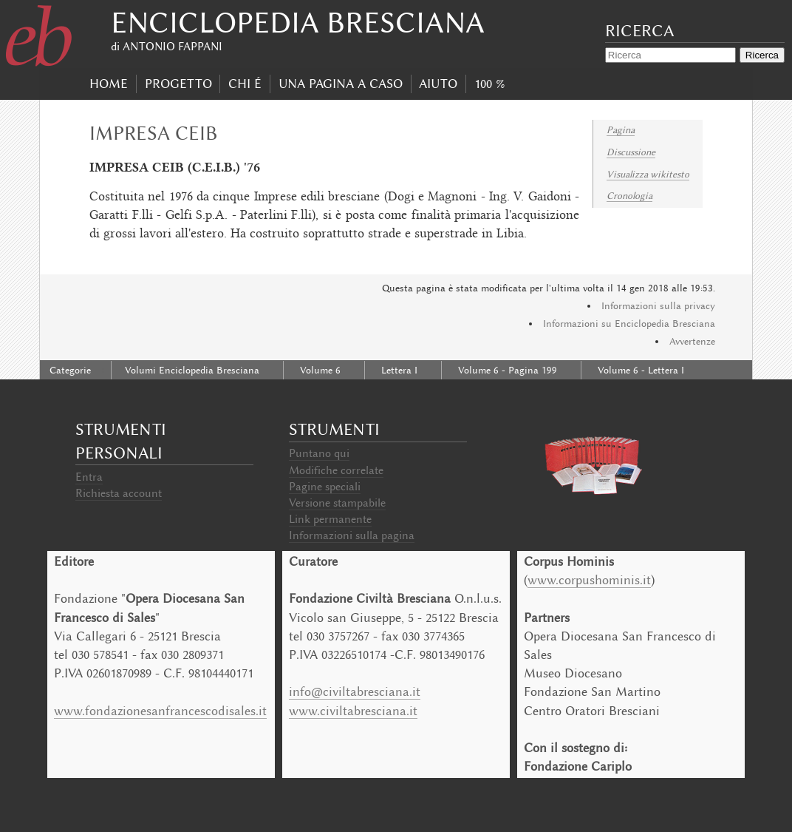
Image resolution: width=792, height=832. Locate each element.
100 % (489, 83)
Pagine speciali (325, 486)
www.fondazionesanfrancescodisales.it (160, 710)
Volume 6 (320, 370)
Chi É (245, 83)
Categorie (70, 370)
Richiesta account (118, 493)
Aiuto (438, 83)
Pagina (621, 129)
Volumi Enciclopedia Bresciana (192, 370)
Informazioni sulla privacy (658, 305)
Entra (89, 477)
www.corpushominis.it (589, 579)
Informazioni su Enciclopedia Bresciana (629, 323)
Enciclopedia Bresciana (298, 22)
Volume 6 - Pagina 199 (507, 370)
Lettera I (399, 370)
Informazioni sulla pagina (351, 535)
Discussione (631, 152)
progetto (178, 83)
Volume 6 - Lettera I (641, 370)
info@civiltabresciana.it (354, 691)
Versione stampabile (337, 503)
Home (108, 83)
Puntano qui (319, 453)
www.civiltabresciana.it (353, 710)
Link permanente (330, 519)
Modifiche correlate (336, 470)
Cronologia (629, 195)
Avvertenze (692, 341)
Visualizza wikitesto (648, 174)
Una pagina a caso (341, 83)
